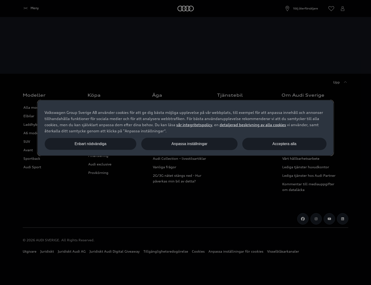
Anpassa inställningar (189, 144)
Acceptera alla (284, 144)
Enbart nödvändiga (90, 144)
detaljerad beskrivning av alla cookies (253, 124)
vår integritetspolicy (194, 124)
